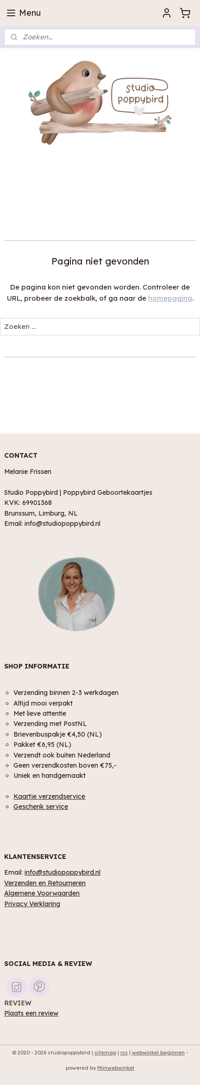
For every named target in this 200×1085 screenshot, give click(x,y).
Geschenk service (40, 806)
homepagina (170, 298)
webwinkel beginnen (158, 1052)
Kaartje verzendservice (49, 796)
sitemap (105, 1052)
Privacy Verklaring (32, 904)
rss (124, 1052)
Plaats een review (31, 1013)
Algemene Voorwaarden (42, 893)
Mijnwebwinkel (115, 1068)
